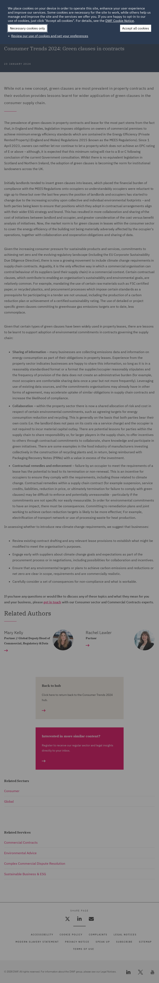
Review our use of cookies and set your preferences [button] (49, 36)
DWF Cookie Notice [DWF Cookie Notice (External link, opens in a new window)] (119, 21)
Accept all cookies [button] (135, 28)
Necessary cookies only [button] (27, 28)
